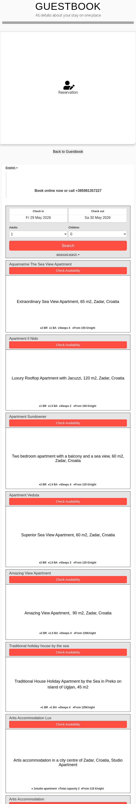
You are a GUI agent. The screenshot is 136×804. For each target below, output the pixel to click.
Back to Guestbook (68, 151)
